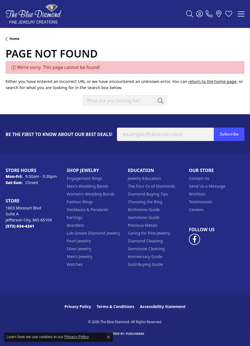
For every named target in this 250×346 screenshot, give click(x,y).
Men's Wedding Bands (88, 186)
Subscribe (229, 134)
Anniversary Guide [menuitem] (145, 256)
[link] (209, 14)
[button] (189, 14)
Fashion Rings (80, 201)
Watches (75, 264)
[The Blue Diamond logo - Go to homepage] (33, 14)
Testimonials (200, 201)
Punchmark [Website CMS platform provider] (135, 334)
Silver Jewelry (79, 248)
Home (14, 38)
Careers (196, 209)
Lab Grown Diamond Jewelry (93, 233)
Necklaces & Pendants (87, 209)
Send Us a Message (207, 186)
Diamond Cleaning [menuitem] (145, 241)
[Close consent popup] (108, 337)
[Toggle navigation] (241, 14)
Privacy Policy (77, 306)
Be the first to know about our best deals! (59, 134)
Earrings (74, 217)
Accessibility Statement (163, 306)
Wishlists (197, 194)
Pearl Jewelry (79, 241)
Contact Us (199, 178)
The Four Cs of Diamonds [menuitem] (151, 186)
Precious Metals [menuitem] (142, 225)
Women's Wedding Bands (91, 194)
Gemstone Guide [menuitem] (144, 217)
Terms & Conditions (115, 306)
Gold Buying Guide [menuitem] (145, 264)
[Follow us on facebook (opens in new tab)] (194, 239)
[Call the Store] (20, 226)
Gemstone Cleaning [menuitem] (146, 248)
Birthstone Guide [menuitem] (144, 209)
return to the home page (212, 81)
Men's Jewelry (79, 256)
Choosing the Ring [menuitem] (145, 201)
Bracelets (75, 225)
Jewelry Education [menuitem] (144, 178)
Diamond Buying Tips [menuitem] (148, 194)
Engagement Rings (84, 178)
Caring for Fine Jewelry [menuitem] (149, 233)
